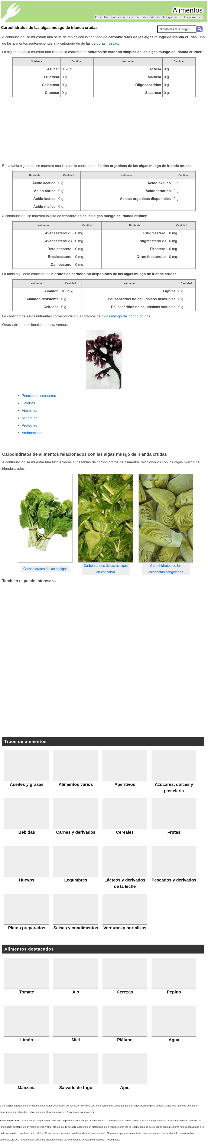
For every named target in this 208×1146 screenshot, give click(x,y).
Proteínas (29, 425)
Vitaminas (29, 411)
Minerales (29, 418)
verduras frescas (105, 43)
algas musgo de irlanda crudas (125, 316)
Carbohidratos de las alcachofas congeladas (165, 569)
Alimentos (188, 10)
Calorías (28, 403)
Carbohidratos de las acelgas (45, 569)
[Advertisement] (104, 128)
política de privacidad (93, 1139)
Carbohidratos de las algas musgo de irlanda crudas (49, 27)
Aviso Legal (113, 1139)
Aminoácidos (32, 433)
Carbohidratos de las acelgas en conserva (106, 569)
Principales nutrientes (39, 396)
